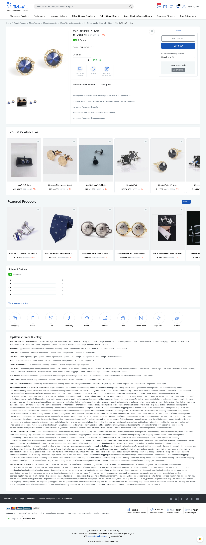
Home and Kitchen (59, 16)
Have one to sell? (178, 65)
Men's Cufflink (131, 185)
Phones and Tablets (19, 16)
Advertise (157, 511)
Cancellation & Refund (55, 513)
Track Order (71, 513)
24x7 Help (106, 513)
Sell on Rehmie (84, 513)
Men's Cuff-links (24, 185)
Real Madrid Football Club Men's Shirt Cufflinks (24, 253)
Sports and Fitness (166, 16)
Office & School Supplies (83, 16)
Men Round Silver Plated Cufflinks (96, 253)
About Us (8, 498)
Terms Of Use (24, 513)
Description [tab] (105, 84)
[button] (178, 57)
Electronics (39, 16)
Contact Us (67, 498)
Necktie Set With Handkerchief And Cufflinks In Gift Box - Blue (60, 253)
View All (186, 201)
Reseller (96, 513)
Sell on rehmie (178, 70)
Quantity (77, 54)
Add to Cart (178, 38)
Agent (191, 511)
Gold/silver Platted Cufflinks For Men (131, 253)
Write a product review (18, 303)
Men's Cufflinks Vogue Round (60, 185)
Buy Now (178, 45)
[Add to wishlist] (38, 209)
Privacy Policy (38, 513)
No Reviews (82, 40)
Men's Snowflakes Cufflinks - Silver (167, 253)
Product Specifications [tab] (84, 84)
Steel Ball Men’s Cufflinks (96, 185)
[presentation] (193, 161)
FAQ (15, 498)
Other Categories (188, 16)
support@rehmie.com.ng (97, 536)
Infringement (11, 513)
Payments (31, 498)
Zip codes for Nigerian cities (48, 498)
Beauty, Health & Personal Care (137, 16)
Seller (174, 511)
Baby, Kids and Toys (109, 16)
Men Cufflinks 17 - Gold (167, 185)
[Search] (84, 6)
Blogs (22, 498)
